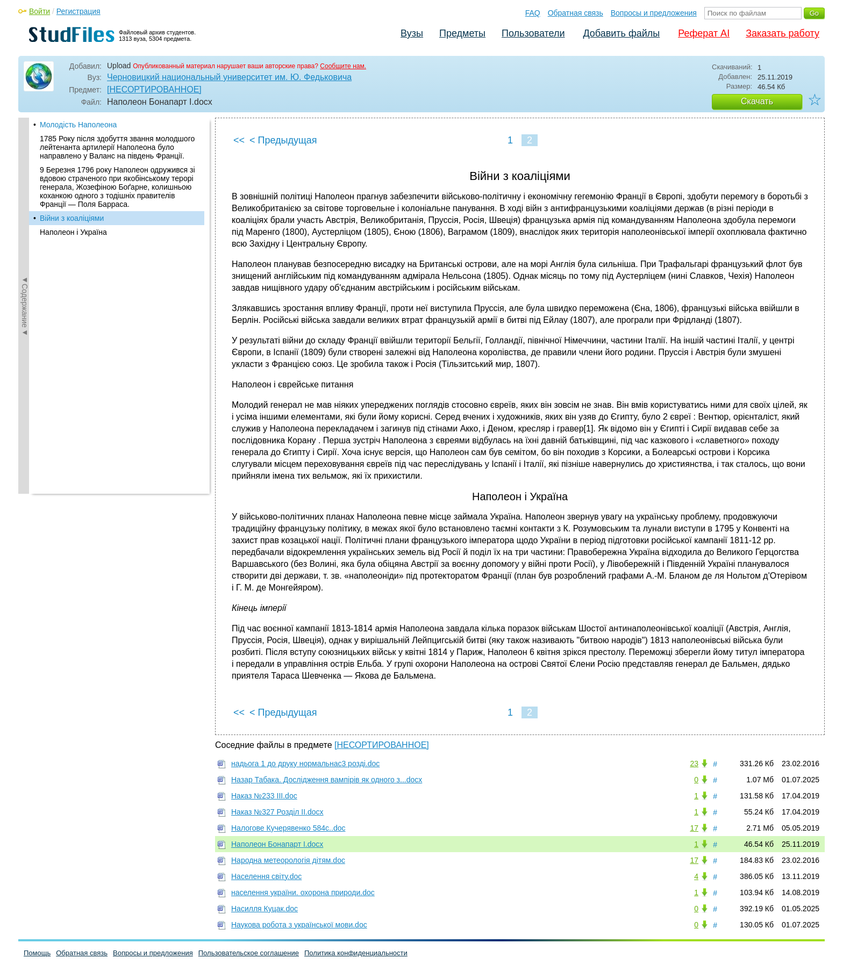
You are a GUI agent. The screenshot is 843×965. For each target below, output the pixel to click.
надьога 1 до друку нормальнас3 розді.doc (305, 763)
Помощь (37, 953)
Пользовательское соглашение (248, 953)
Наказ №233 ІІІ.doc (264, 795)
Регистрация (78, 11)
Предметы (462, 33)
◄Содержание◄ (24, 305)
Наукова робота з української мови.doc (299, 924)
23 (694, 763)
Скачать (757, 101)
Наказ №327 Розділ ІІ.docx (277, 812)
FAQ (532, 13)
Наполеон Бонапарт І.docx (277, 844)
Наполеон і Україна (73, 232)
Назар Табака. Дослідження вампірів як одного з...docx (326, 779)
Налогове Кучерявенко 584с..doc (288, 828)
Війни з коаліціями (72, 218)
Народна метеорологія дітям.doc (288, 860)
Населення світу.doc (266, 876)
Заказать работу (782, 33)
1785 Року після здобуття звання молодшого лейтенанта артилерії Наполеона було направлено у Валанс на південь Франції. (117, 147)
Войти (39, 11)
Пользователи (533, 33)
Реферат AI (704, 33)
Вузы (412, 33)
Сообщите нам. (343, 66)
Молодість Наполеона (78, 124)
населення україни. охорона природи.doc (303, 892)
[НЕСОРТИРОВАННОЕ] (154, 89)
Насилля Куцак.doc (264, 908)
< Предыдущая (283, 140)
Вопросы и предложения (654, 13)
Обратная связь (575, 13)
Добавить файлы (621, 33)
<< (239, 140)
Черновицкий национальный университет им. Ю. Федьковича (229, 77)
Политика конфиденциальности (356, 953)
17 (694, 828)
